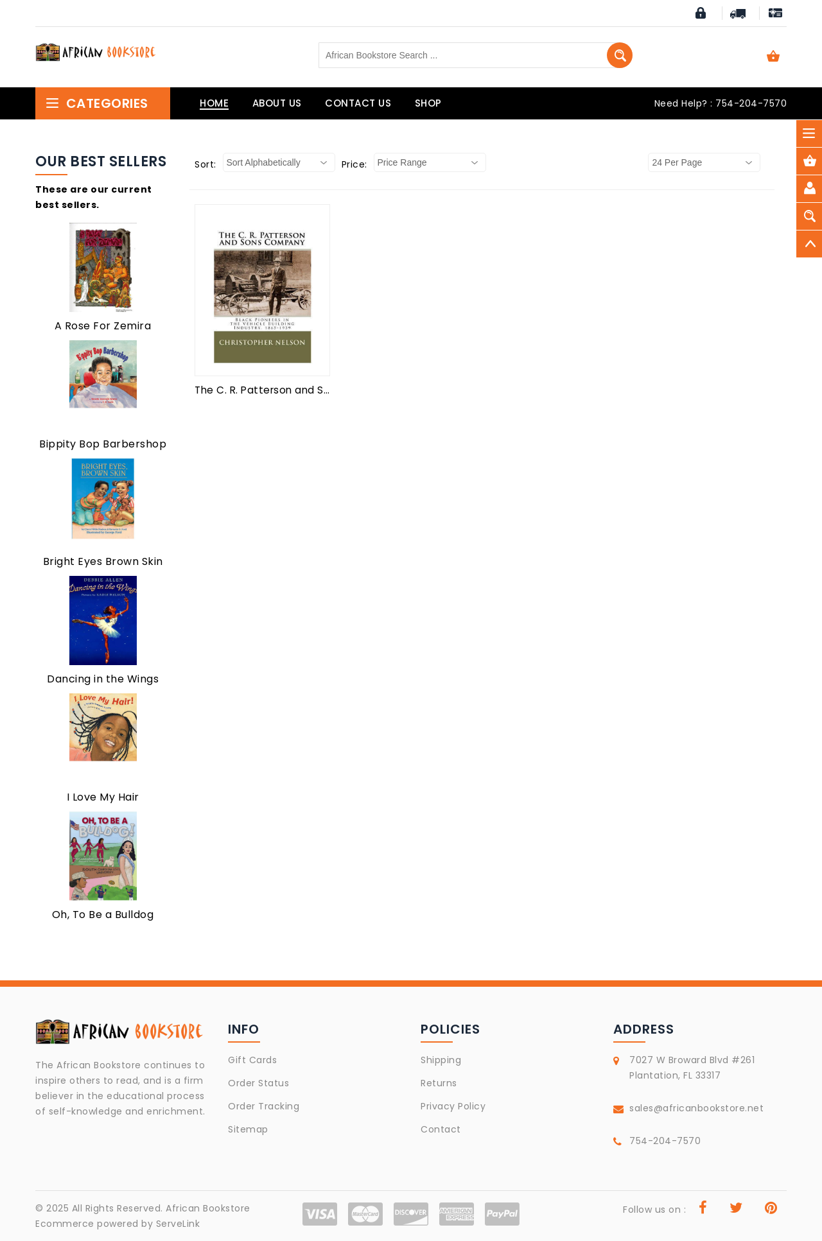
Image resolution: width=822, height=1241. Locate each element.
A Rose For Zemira (103, 325)
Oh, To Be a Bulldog (103, 914)
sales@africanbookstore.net (696, 1108)
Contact (441, 1129)
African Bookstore (208, 1208)
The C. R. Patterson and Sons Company (295, 390)
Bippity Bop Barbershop (102, 444)
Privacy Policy (453, 1106)
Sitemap (248, 1129)
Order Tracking (263, 1106)
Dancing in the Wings (103, 679)
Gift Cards (252, 1060)
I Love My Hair (103, 797)
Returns (439, 1083)
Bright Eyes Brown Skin (103, 561)
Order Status (258, 1083)
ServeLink (178, 1223)
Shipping (441, 1060)
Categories (96, 103)
